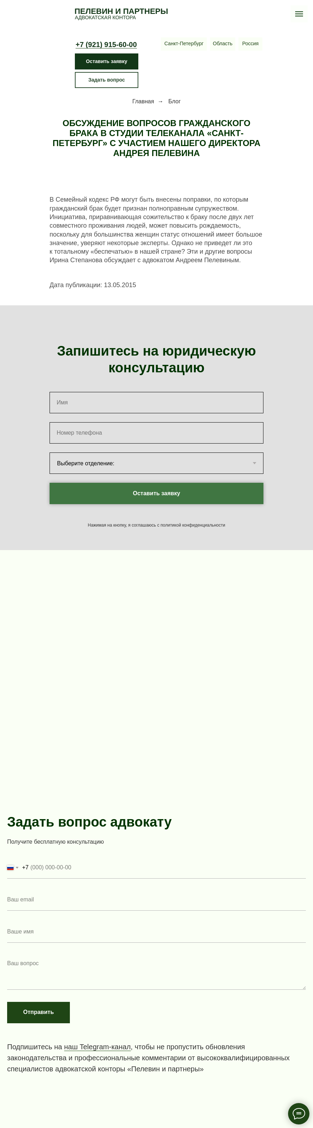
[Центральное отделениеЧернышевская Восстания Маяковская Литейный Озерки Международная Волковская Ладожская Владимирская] (184, 43)
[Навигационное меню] (299, 13)
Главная (143, 101)
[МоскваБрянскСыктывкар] (250, 43)
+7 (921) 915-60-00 (106, 44)
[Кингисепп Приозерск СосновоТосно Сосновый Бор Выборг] (223, 43)
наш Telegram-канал (97, 1047)
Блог (174, 101)
